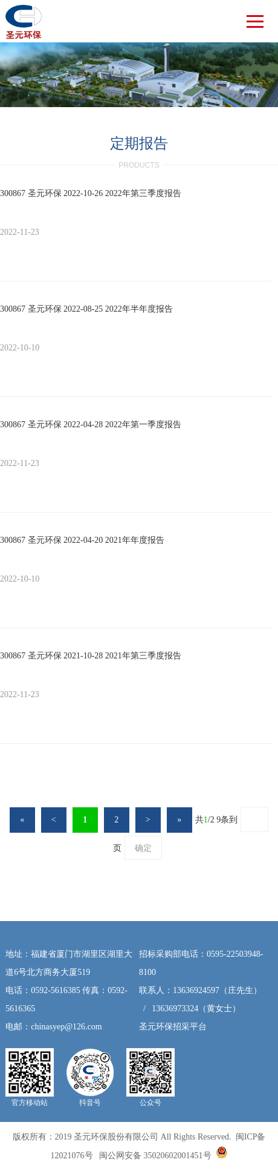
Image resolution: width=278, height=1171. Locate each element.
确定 (143, 848)
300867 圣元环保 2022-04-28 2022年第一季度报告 (90, 424)
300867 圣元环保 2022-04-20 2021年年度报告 (82, 540)
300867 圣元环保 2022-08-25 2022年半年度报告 (86, 308)
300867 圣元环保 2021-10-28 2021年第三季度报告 (90, 655)
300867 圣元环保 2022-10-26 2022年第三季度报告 (90, 193)
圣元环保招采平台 (173, 1026)
